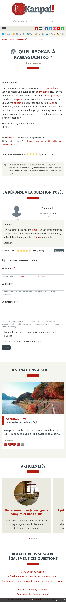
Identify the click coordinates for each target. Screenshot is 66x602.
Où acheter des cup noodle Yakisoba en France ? (33, 576)
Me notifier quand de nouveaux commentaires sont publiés (30, 334)
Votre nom (8, 268)
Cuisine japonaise (10, 144)
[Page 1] (29, 538)
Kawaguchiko (51, 95)
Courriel (7, 284)
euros (51, 102)
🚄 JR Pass (50, 34)
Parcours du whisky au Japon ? (33, 589)
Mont (42, 91)
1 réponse (33, 63)
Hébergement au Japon (34, 39)
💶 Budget (6, 34)
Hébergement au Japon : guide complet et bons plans (26, 512)
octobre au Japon (50, 88)
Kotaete (5, 39)
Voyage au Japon (16, 39)
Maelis (11, 137)
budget (17, 102)
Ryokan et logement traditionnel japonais (45, 141)
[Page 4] (36, 538)
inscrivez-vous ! (40, 276)
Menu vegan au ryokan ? (33, 571)
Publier (6, 347)
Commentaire (10, 301)
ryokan (19, 99)
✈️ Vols (29, 34)
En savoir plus (54, 600)
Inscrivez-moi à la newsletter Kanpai (22, 341)
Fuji (47, 91)
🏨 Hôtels (39, 34)
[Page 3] (34, 538)
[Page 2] (32, 538)
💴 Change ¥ (18, 34)
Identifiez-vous (23, 276)
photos (36, 237)
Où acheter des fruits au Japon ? (33, 594)
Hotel (34, 229)
